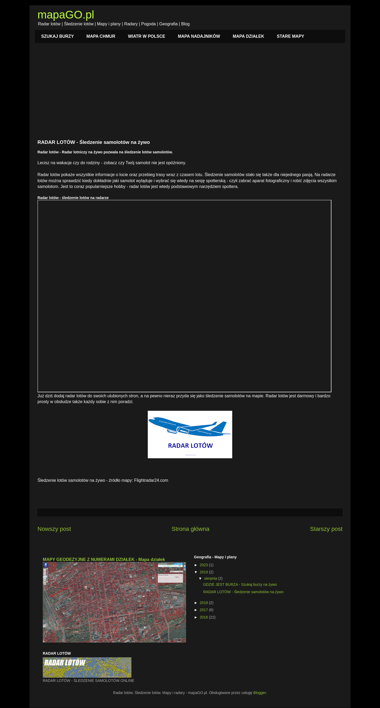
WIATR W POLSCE (146, 36)
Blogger (259, 693)
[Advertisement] (190, 94)
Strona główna (190, 529)
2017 (204, 610)
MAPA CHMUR (101, 36)
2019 (204, 572)
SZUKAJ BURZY (57, 36)
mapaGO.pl (65, 14)
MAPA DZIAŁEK (248, 36)
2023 (204, 565)
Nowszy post (54, 529)
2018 (204, 603)
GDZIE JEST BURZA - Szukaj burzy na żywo (240, 584)
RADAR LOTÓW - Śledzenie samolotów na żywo (243, 592)
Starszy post (326, 529)
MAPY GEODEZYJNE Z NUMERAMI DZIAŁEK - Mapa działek (104, 559)
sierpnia (211, 578)
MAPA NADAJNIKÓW (199, 36)
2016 (204, 617)
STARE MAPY (290, 36)
